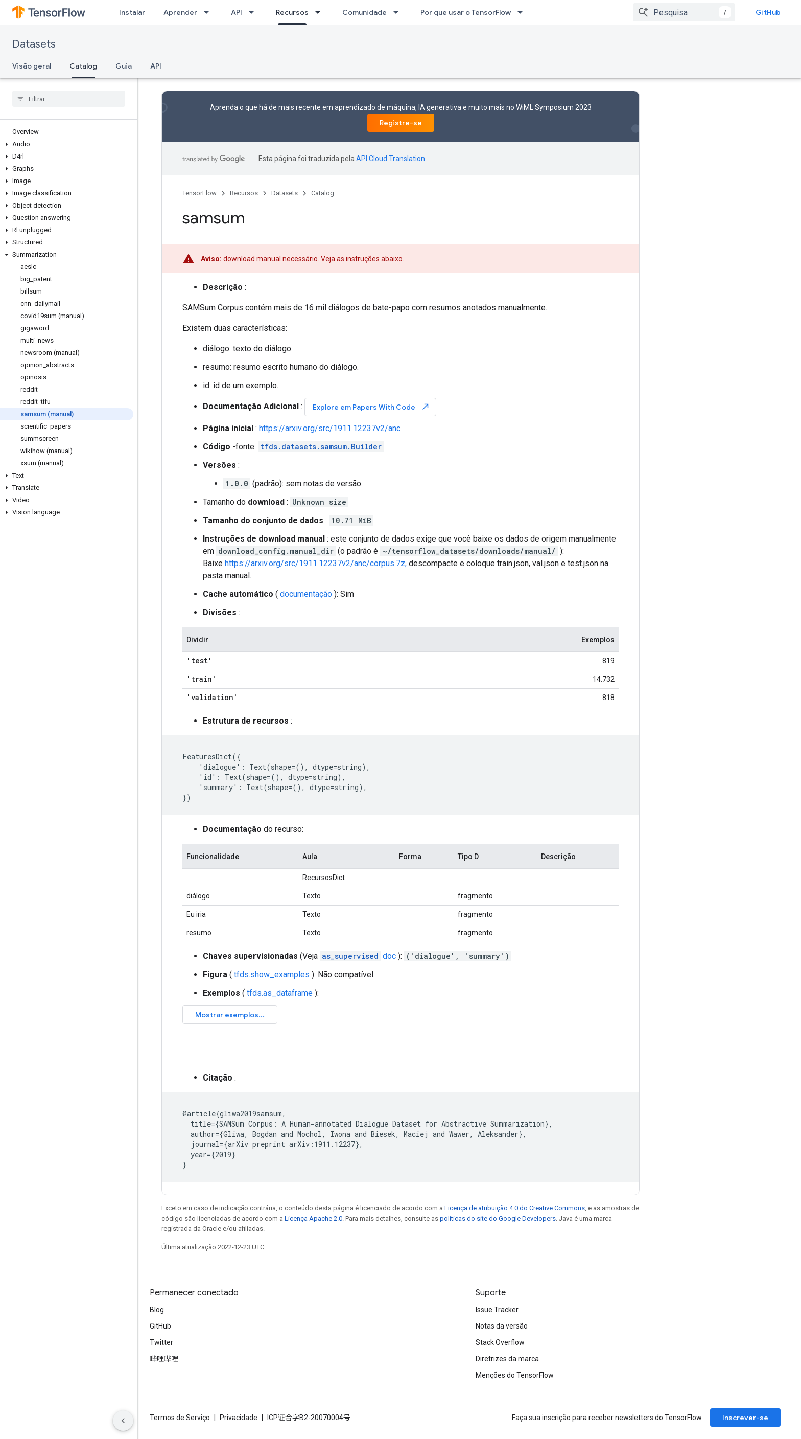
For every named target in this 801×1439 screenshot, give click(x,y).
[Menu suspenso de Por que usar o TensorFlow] (523, 12)
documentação (306, 594)
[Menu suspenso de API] (254, 12)
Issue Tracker (497, 1310)
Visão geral (31, 66)
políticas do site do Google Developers (498, 1218)
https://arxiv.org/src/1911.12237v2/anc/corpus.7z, (316, 563)
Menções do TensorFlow (515, 1375)
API (236, 12)
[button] (66, 144)
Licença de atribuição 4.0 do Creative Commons (514, 1208)
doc (358, 956)
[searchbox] (68, 99)
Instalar (132, 12)
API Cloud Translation (390, 158)
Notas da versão (502, 1326)
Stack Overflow (500, 1342)
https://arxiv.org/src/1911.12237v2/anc (329, 428)
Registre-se (401, 122)
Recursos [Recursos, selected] (292, 12)
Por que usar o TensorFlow (465, 12)
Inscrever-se (745, 1417)
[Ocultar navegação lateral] (123, 1420)
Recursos (244, 193)
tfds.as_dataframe (280, 993)
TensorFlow (199, 193)
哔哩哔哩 (164, 1359)
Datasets (34, 44)
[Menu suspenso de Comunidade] (399, 12)
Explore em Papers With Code (371, 407)
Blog (157, 1310)
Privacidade (238, 1417)
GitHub (768, 12)
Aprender (180, 12)
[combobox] (684, 12)
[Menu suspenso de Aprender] (209, 12)
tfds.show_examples (272, 974)
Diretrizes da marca (507, 1359)
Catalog (322, 193)
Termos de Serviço (180, 1417)
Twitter (161, 1342)
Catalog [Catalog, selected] (83, 66)
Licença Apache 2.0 (313, 1218)
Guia (123, 66)
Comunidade (364, 12)
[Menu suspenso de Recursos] (321, 12)
